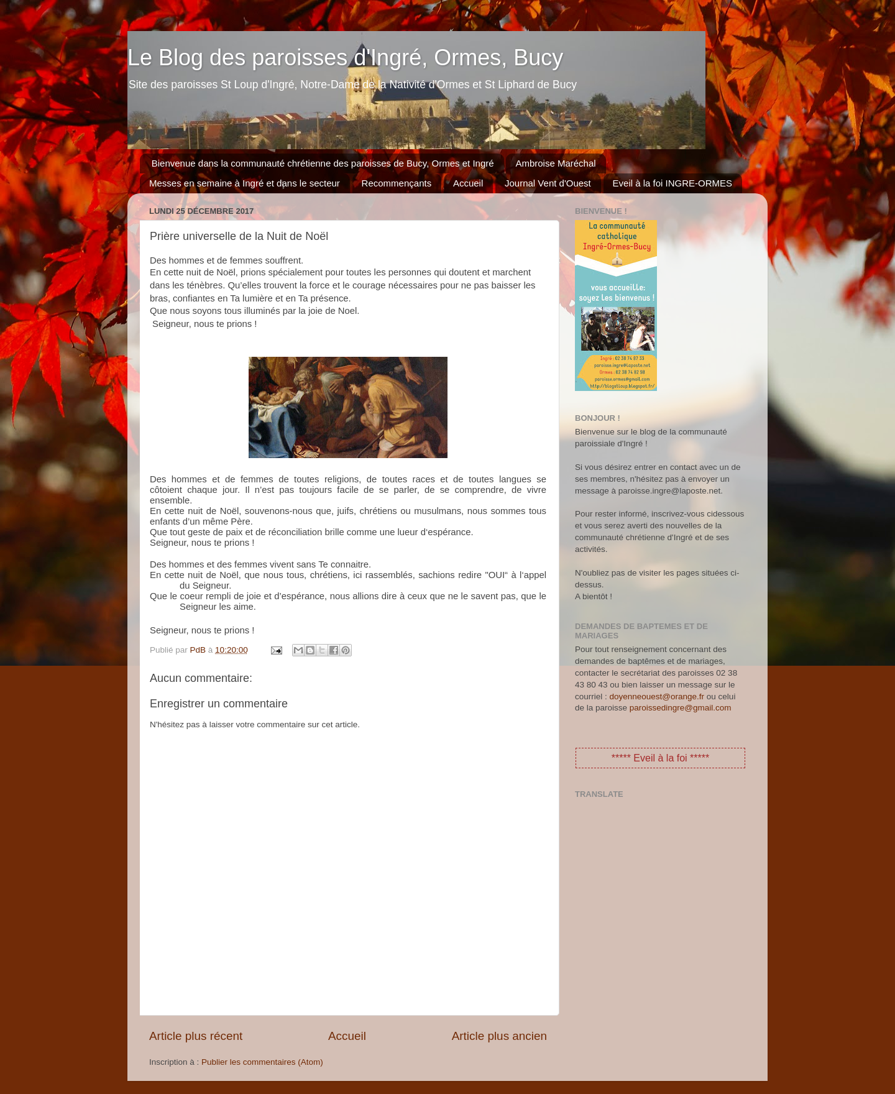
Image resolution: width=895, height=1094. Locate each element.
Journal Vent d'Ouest (548, 183)
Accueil (468, 183)
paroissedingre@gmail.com (681, 707)
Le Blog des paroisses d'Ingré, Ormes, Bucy (345, 57)
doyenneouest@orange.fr (657, 696)
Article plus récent (195, 1035)
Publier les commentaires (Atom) (262, 1062)
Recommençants (397, 183)
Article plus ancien (499, 1035)
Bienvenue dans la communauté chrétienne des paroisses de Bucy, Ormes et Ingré (323, 163)
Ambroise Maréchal (555, 163)
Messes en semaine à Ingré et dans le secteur (244, 183)
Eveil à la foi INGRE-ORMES (673, 183)
